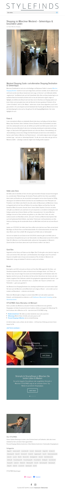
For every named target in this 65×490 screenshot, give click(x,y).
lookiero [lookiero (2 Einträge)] (9, 457)
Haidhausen (36, 297)
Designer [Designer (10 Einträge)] (45, 451)
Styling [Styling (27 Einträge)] (9, 466)
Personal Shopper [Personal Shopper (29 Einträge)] (18, 460)
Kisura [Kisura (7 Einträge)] (44, 454)
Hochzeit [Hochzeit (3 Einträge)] (30, 454)
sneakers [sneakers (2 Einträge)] (16, 463)
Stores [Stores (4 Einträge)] (36, 463)
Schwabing (49, 297)
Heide (9, 27)
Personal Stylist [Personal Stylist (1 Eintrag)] (37, 460)
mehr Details (46, 355)
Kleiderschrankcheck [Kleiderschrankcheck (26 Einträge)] (52, 454)
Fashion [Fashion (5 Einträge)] (17, 454)
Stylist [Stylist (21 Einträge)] (15, 466)
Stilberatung (11, 316)
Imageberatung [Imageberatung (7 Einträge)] (37, 454)
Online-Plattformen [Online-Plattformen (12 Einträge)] (48, 457)
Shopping (18, 27)
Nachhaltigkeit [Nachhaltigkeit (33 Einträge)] (33, 457)
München (14, 27)
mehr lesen (32, 392)
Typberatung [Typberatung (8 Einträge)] (29, 466)
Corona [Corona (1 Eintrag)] (32, 451)
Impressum (37, 487)
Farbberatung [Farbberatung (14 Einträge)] (10, 454)
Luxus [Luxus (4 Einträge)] (14, 457)
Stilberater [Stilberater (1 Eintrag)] (22, 463)
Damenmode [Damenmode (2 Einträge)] (38, 451)
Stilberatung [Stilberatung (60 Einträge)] (29, 463)
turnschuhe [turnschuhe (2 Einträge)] (21, 466)
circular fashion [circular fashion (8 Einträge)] (24, 451)
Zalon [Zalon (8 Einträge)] (34, 466)
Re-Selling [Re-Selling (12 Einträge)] (44, 460)
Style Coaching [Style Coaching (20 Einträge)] (43, 463)
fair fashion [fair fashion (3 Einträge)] (51, 451)
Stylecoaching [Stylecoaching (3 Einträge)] (51, 463)
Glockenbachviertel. (12, 299)
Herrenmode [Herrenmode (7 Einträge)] (24, 454)
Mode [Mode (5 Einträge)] (19, 457)
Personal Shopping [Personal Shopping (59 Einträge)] (28, 460)
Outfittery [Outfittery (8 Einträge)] (9, 460)
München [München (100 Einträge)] (26, 457)
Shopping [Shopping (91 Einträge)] (9, 463)
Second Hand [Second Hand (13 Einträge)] (52, 460)
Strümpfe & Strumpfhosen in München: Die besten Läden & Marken (32, 378)
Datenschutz (44, 487)
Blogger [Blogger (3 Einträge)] (9, 451)
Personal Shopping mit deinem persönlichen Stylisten (32, 345)
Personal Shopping (32, 343)
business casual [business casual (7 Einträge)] (16, 451)
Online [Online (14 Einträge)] (41, 457)
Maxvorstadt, (43, 297)
